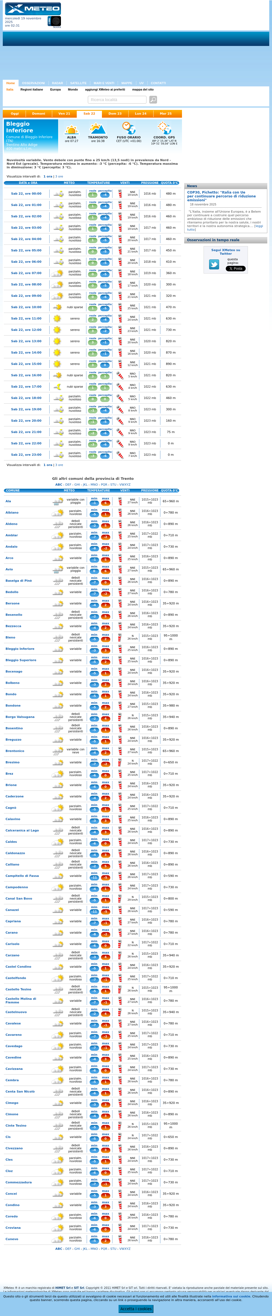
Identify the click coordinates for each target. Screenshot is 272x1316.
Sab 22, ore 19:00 (26, 409)
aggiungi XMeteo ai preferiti (105, 89)
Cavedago (14, 1046)
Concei (11, 1194)
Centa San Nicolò (20, 1091)
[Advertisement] (140, 41)
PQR (104, 484)
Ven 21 (64, 113)
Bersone (13, 603)
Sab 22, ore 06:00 (26, 262)
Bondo (11, 694)
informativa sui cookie (231, 1296)
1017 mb (150, 227)
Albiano (12, 512)
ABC (58, 484)
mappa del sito (143, 89)
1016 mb (150, 193)
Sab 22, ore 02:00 (26, 216)
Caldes (11, 842)
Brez (9, 774)
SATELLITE (78, 83)
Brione (11, 785)
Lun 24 (141, 113)
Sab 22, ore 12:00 (26, 330)
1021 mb (150, 295)
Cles (9, 1160)
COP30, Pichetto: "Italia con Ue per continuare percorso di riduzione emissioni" (221, 196)
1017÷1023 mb (150, 547)
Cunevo (12, 1239)
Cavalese (13, 1023)
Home (10, 83)
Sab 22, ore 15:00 (26, 364)
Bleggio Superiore (21, 660)
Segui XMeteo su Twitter (225, 252)
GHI (77, 484)
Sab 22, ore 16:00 (26, 375)
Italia (9, 89)
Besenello (14, 615)
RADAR (57, 83)
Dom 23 (115, 113)
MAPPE (126, 83)
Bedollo (12, 592)
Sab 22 (89, 113)
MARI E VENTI (104, 83)
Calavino (13, 819)
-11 (94, 877)
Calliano (12, 864)
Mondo (73, 89)
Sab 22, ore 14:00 (26, 352)
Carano (12, 932)
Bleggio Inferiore (20, 649)
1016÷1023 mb (150, 512)
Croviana (13, 1228)
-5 (105, 240)
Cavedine (13, 1057)
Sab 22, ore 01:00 (26, 205)
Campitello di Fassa (22, 876)
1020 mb (150, 284)
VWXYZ (124, 484)
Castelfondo (16, 978)
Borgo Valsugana (20, 717)
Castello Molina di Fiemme (21, 1000)
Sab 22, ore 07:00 (26, 273)
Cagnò (11, 808)
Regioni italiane (31, 89)
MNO (94, 484)
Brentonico (15, 751)
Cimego (12, 1103)
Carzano (12, 955)
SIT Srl (79, 1287)
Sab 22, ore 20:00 (26, 421)
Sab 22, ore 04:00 (26, 239)
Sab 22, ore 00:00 (26, 193)
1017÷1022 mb (150, 535)
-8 (94, 548)
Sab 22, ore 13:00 (26, 341)
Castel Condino (18, 967)
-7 (94, 537)
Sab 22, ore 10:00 (26, 307)
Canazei (12, 910)
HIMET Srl (63, 1287)
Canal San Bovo (19, 898)
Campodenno (17, 887)
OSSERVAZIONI (33, 83)
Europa (55, 89)
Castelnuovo (16, 1012)
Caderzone (15, 796)
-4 (105, 195)
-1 (105, 342)
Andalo (11, 546)
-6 (105, 297)
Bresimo (13, 762)
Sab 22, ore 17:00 (26, 386)
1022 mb (150, 386)
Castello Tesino (18, 989)
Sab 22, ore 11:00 (26, 318)
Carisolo (12, 944)
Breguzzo (13, 739)
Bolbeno (12, 683)
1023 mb (150, 409)
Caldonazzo (15, 853)
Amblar (12, 535)
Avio (9, 569)
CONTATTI (158, 83)
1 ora (47, 176)
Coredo (12, 1216)
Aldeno (11, 524)
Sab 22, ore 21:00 (26, 432)
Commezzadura (19, 1182)
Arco (9, 558)
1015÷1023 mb (150, 501)
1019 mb (150, 273)
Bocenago (14, 671)
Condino (13, 1205)
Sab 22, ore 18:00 (26, 398)
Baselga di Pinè (19, 581)
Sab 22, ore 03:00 (26, 228)
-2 (105, 331)
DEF (68, 484)
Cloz (9, 1171)
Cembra (12, 1080)
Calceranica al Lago (22, 830)
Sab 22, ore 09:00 (26, 296)
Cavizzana (14, 1069)
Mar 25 (166, 113)
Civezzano (14, 1148)
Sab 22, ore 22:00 (26, 443)
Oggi (15, 113)
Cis (8, 1137)
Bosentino (14, 728)
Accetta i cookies (136, 1309)
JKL (85, 484)
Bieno (10, 637)
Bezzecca (13, 626)
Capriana (13, 921)
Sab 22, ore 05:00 (26, 250)
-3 (92, 444)
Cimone (12, 1114)
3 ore (59, 176)
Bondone (13, 705)
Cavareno (14, 1035)
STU (113, 484)
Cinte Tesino (16, 1125)
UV (142, 83)
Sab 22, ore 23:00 (26, 455)
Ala (8, 501)
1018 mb (150, 261)
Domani (38, 113)
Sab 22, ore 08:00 (26, 284)
